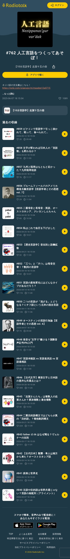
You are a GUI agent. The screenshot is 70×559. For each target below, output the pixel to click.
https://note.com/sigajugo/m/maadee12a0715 (26, 88)
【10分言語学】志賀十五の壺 (31, 66)
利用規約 (51, 547)
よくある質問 (25, 534)
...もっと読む (8, 94)
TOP (11, 534)
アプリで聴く (34, 75)
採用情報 (56, 534)
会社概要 (42, 534)
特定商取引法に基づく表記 (20, 538)
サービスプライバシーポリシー (35, 543)
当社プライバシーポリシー (28, 547)
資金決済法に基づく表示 (51, 538)
